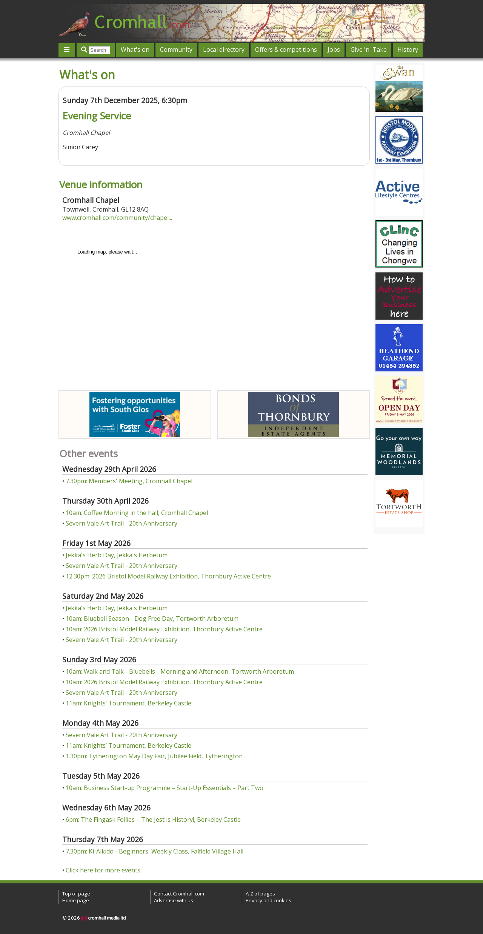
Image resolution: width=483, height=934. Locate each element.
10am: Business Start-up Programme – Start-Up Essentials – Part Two (164, 788)
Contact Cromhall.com (179, 893)
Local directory (224, 49)
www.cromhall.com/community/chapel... (117, 217)
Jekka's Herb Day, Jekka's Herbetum (117, 555)
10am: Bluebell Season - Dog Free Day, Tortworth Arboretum (152, 618)
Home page (75, 900)
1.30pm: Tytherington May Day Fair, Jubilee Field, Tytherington (154, 756)
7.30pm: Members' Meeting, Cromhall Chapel (129, 481)
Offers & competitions (286, 49)
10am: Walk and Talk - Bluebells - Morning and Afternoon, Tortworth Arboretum (180, 671)
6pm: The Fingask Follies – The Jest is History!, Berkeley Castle (153, 819)
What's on (135, 49)
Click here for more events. (104, 870)
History (407, 49)
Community (176, 49)
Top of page (76, 893)
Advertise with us (173, 900)
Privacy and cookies (268, 900)
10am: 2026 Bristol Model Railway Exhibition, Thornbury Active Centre (164, 629)
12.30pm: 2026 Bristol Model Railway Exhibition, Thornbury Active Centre (168, 576)
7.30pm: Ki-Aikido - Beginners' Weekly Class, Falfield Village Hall (154, 851)
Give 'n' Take (369, 49)
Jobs (334, 49)
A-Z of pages (260, 893)
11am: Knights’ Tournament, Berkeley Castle (128, 703)
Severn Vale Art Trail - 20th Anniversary (121, 523)
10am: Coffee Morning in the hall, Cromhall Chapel (137, 513)
